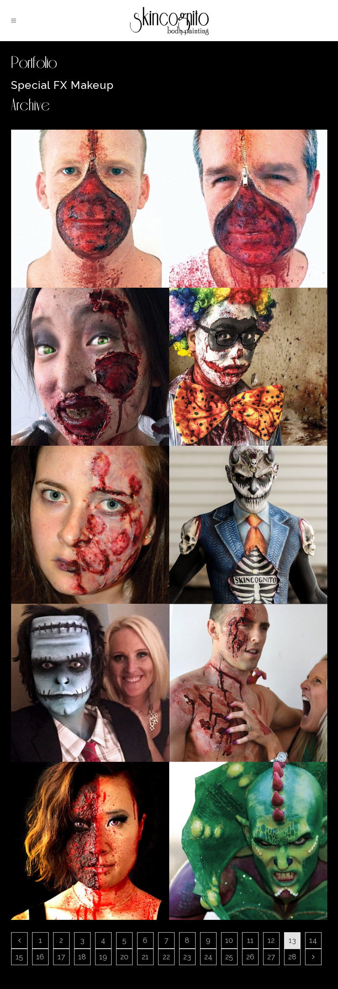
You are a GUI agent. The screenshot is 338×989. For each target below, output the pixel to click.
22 (166, 956)
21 (145, 956)
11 (250, 940)
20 (124, 956)
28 (292, 956)
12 (271, 940)
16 (40, 956)
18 (82, 956)
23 (187, 956)
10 (229, 940)
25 (229, 956)
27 (271, 956)
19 (103, 956)
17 (61, 956)
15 (19, 956)
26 (250, 956)
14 (313, 940)
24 (208, 956)
